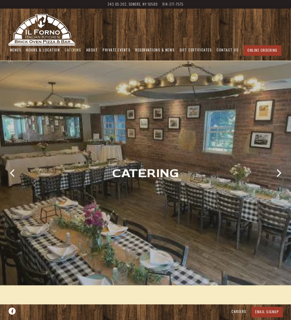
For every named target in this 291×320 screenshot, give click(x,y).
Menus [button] (16, 50)
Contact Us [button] (227, 50)
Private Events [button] (116, 50)
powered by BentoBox (145, 314)
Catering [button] (73, 50)
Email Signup (267, 299)
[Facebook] (12, 298)
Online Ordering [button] (262, 50)
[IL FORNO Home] (41, 29)
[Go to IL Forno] (133, 4)
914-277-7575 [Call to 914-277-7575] (172, 4)
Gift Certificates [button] (196, 50)
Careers (239, 299)
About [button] (92, 50)
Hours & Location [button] (43, 50)
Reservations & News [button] (155, 50)
